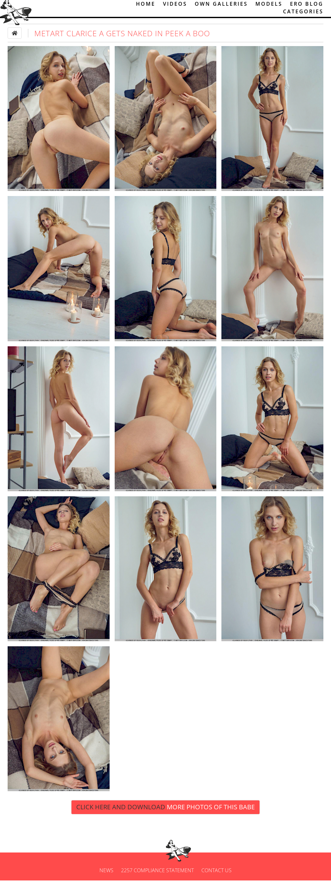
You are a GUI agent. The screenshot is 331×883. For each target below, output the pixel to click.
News (106, 872)
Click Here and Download (165, 809)
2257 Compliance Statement (157, 872)
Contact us (216, 872)
